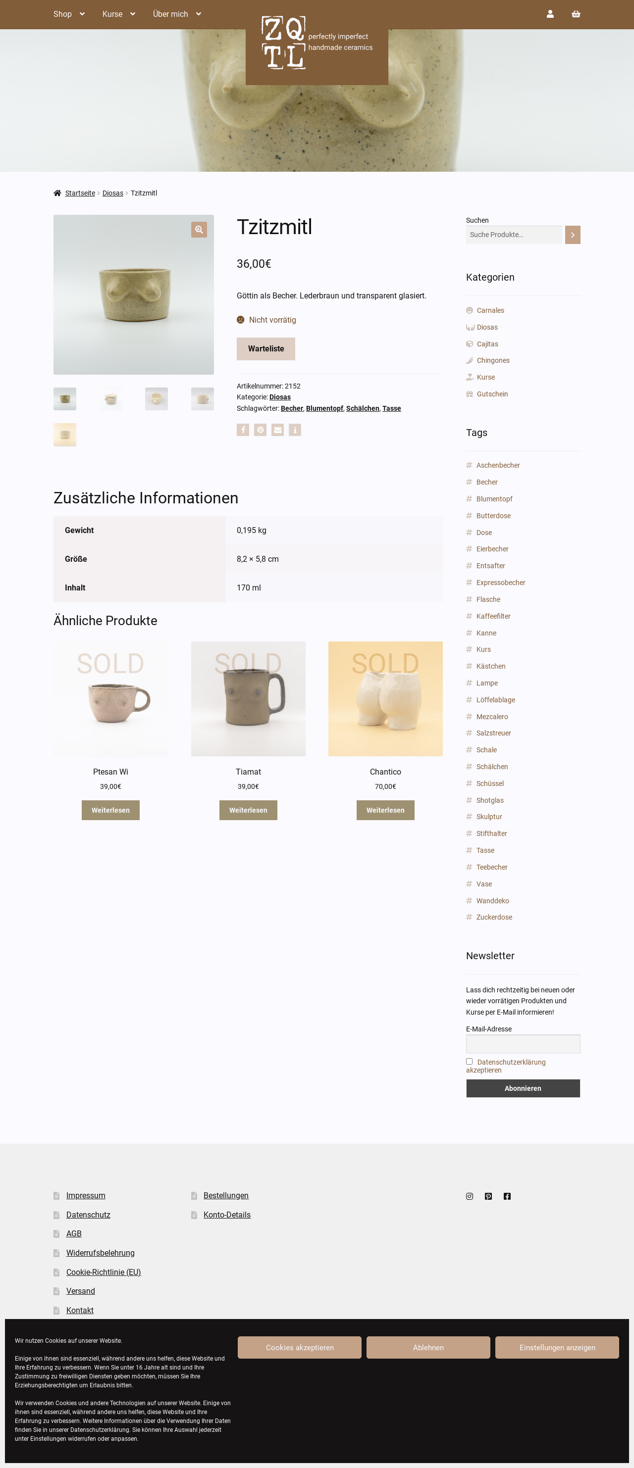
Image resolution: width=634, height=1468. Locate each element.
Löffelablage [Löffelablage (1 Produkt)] (495, 700)
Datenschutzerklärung (99, 1429)
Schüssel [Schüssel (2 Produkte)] (490, 783)
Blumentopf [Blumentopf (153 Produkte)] (494, 499)
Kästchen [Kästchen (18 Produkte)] (491, 666)
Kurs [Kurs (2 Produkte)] (483, 649)
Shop (62, 14)
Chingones (493, 360)
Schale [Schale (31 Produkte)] (486, 750)
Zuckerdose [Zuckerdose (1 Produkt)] (494, 917)
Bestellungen (226, 1195)
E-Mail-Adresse (489, 1029)
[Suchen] (573, 235)
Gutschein (492, 394)
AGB (74, 1233)
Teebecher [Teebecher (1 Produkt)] (492, 867)
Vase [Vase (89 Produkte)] (484, 884)
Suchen (477, 220)
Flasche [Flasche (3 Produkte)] (488, 599)
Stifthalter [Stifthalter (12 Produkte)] (491, 833)
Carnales (490, 310)
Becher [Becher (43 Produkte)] (487, 482)
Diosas (113, 193)
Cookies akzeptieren (300, 1347)
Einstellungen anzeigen (557, 1347)
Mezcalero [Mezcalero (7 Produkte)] (492, 717)
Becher (292, 408)
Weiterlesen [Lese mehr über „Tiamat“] (248, 810)
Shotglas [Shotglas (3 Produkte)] (490, 800)
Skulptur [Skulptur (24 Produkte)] (489, 817)
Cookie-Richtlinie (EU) (103, 1272)
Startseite (80, 193)
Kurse (112, 14)
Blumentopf (324, 408)
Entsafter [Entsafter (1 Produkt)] (490, 566)
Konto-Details (227, 1215)
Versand (80, 1291)
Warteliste (266, 348)
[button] (199, 230)
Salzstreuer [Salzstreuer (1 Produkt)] (493, 733)
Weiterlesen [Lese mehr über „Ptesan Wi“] (111, 810)
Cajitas (487, 344)
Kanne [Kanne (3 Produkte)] (486, 633)
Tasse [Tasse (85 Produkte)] (485, 850)
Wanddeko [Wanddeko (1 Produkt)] (492, 901)
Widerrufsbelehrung (100, 1253)
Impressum (86, 1195)
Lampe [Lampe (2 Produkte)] (487, 683)
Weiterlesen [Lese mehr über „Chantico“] (386, 810)
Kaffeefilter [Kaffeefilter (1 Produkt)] (493, 616)
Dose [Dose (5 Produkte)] (484, 533)
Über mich (170, 14)
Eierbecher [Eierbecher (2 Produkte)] (492, 549)
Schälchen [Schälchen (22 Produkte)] (492, 767)
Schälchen (362, 408)
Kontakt (80, 1310)
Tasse (391, 408)
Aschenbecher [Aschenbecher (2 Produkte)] (498, 465)
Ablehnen (428, 1347)
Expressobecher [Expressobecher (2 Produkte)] (501, 583)
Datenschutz (88, 1215)
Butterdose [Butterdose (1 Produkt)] (493, 516)
